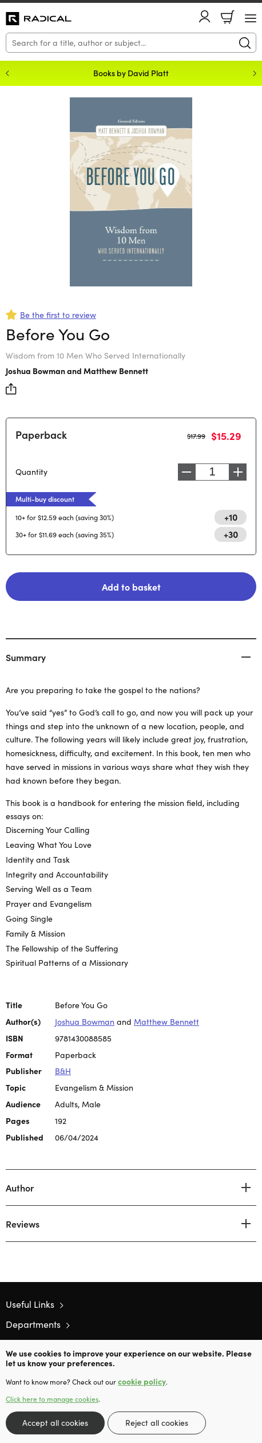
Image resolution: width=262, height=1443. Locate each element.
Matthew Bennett (116, 370)
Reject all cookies (156, 1422)
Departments (33, 1324)
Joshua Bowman (35, 370)
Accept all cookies (55, 1422)
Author (20, 1187)
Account (205, 16)
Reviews (22, 1223)
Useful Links (30, 1304)
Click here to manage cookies (52, 1399)
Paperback (41, 434)
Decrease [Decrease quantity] (186, 472)
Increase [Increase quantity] (238, 472)
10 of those (39, 19)
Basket (228, 17)
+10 (230, 516)
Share (11, 389)
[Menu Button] (250, 18)
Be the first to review (58, 314)
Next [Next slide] (254, 73)
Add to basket (131, 586)
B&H (63, 1070)
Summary (26, 657)
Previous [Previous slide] (7, 73)
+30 (231, 534)
